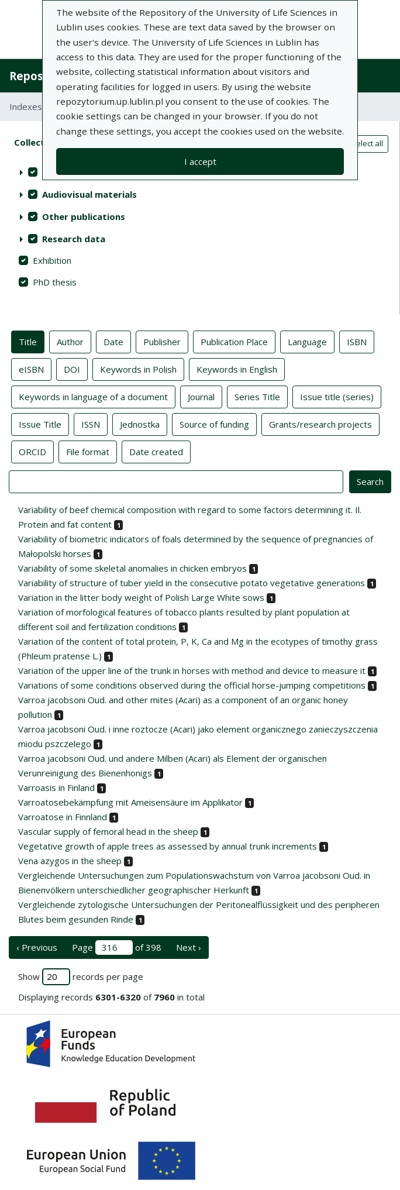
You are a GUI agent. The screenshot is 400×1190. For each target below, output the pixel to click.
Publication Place (234, 341)
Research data (73, 239)
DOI (72, 368)
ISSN (90, 423)
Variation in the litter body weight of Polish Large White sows (141, 597)
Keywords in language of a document (93, 396)
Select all (367, 143)
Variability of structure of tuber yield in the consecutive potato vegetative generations (191, 583)
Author (70, 341)
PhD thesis (55, 282)
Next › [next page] (188, 947)
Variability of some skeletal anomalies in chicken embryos (132, 568)
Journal (201, 396)
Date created (156, 451)
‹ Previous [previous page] (36, 947)
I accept (200, 161)
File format (87, 451)
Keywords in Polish (138, 368)
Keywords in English (236, 368)
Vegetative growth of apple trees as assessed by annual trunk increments (167, 846)
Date (113, 341)
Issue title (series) (337, 396)
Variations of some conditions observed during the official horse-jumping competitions (191, 685)
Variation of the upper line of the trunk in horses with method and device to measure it (191, 670)
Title (28, 341)
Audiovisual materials (89, 194)
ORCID (32, 451)
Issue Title (40, 423)
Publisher (162, 341)
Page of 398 (116, 947)
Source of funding (214, 423)
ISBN (357, 341)
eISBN (31, 368)
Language (307, 341)
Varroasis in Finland (56, 787)
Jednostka (140, 423)
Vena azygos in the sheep (70, 860)
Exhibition (52, 260)
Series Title (257, 396)
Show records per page (80, 976)
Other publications (83, 216)
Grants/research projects (320, 423)
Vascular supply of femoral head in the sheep (108, 831)
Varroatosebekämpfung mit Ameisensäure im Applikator (130, 802)
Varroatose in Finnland (62, 817)
